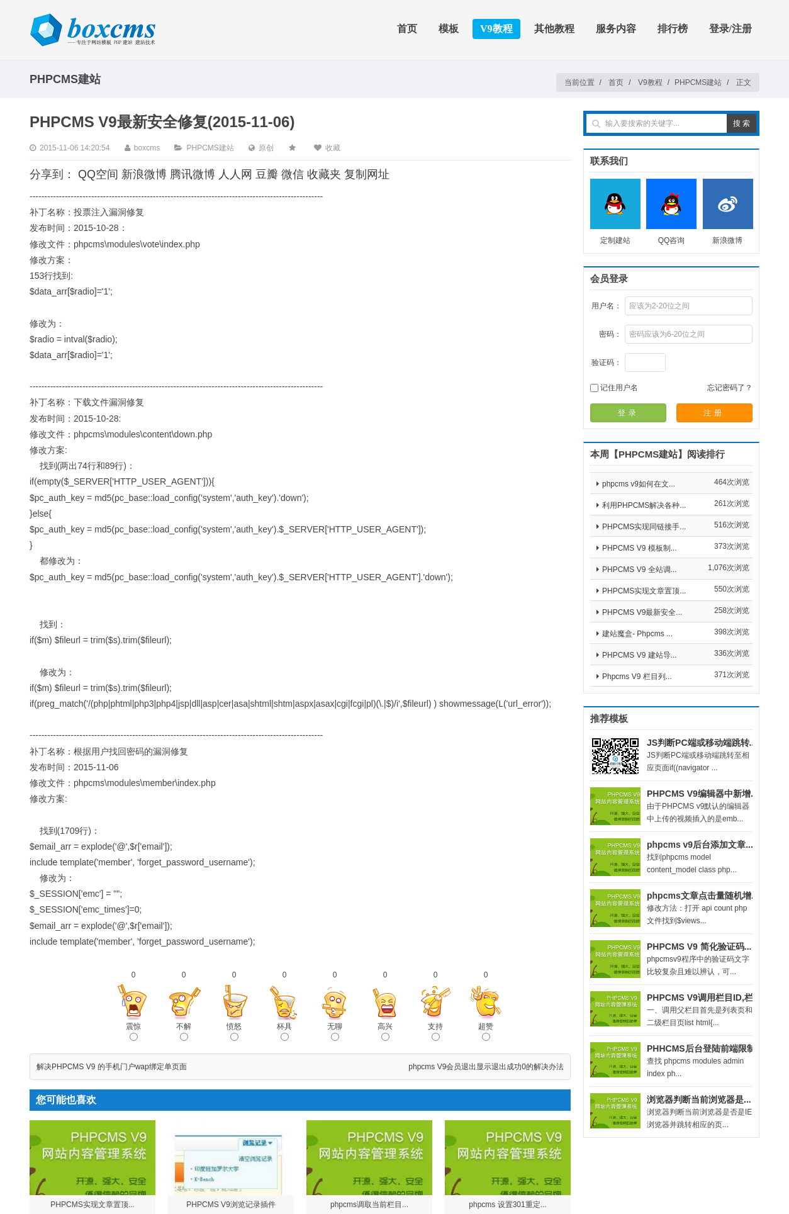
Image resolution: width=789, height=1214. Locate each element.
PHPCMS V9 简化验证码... (699, 946)
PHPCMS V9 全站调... (639, 569)
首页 (407, 28)
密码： (610, 334)
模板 (449, 28)
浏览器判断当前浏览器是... (699, 1099)
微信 (292, 174)
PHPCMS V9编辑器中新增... (702, 794)
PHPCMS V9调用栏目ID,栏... (703, 997)
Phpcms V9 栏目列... (637, 676)
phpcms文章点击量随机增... (702, 896)
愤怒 (234, 1031)
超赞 (485, 1031)
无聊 (334, 1031)
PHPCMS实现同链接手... (644, 526)
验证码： (606, 362)
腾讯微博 (192, 174)
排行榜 (673, 28)
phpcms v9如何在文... (638, 484)
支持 (435, 1031)
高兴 (385, 1031)
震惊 (133, 1031)
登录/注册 (730, 28)
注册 (714, 412)
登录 (628, 412)
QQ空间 (98, 174)
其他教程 (554, 28)
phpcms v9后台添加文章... (700, 845)
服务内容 (616, 28)
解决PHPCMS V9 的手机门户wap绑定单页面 (111, 1066)
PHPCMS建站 (698, 82)
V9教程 (496, 28)
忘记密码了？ (730, 387)
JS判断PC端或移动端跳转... (701, 743)
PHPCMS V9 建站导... (639, 655)
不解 (183, 1031)
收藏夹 (324, 174)
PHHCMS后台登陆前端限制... (705, 1048)
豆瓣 (266, 174)
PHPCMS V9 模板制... (639, 548)
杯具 (284, 1031)
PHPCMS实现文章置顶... (644, 591)
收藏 (332, 147)
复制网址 (366, 174)
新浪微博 (144, 174)
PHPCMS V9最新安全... (642, 612)
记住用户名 (614, 387)
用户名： (606, 305)
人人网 (235, 174)
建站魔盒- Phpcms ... (637, 633)
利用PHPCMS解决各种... (644, 505)
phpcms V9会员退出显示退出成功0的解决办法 (486, 1066)
